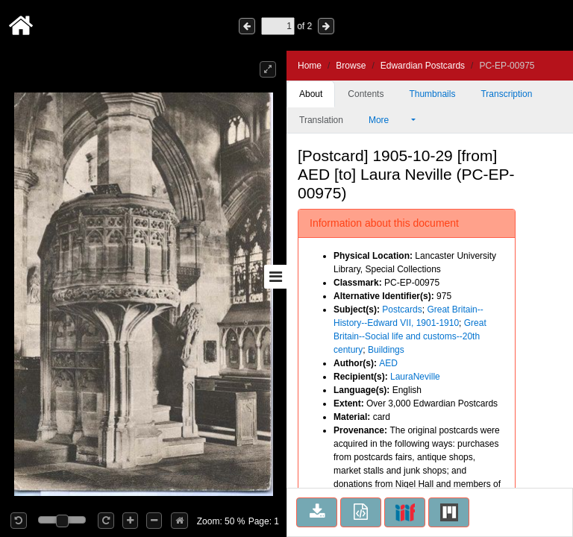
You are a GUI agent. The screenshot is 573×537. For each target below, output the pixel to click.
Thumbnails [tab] (432, 94)
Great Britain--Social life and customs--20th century (410, 336)
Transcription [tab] (506, 94)
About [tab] (310, 94)
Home (310, 65)
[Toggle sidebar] (275, 277)
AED (388, 363)
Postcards (402, 309)
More (389, 120)
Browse (351, 65)
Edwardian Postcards (423, 65)
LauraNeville (415, 376)
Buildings (386, 350)
